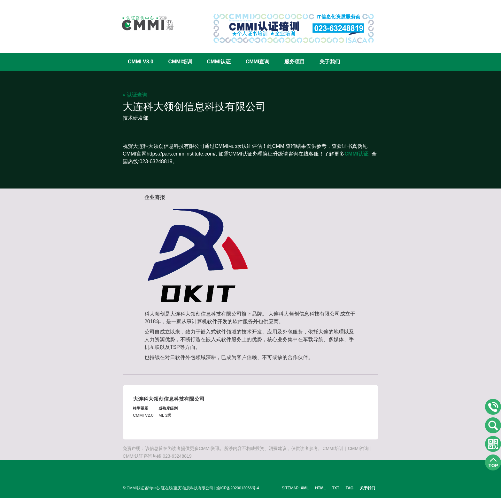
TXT (335, 488)
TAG (349, 488)
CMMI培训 (180, 61)
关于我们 (330, 61)
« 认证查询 (135, 95)
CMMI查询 (258, 61)
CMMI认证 (219, 61)
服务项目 (294, 61)
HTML (320, 488)
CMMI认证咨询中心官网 (143, 23)
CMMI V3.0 (140, 61)
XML (305, 488)
